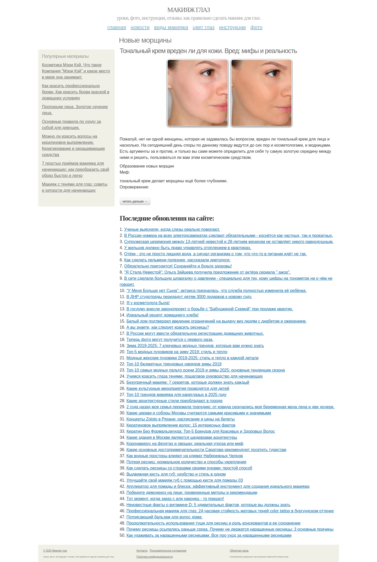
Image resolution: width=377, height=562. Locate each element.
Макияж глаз (188, 10)
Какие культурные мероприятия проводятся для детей (177, 388)
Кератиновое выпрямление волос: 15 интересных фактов (180, 425)
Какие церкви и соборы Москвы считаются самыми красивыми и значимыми (198, 413)
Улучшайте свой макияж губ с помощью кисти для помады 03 (184, 480)
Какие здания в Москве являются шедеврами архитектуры (181, 437)
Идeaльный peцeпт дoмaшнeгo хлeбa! (162, 315)
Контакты (142, 550)
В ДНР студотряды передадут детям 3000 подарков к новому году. (189, 297)
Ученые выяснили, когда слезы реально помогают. (172, 229)
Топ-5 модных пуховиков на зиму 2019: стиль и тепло (176, 352)
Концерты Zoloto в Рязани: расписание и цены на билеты (180, 419)
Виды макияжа (171, 27)
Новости (140, 27)
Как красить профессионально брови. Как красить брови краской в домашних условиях (75, 92)
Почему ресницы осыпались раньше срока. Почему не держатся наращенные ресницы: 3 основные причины (229, 529)
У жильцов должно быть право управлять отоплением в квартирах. (187, 248)
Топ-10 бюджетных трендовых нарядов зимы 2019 (174, 364)
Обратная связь (239, 550)
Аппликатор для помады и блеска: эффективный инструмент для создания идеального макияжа (217, 486)
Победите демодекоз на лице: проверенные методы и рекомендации (191, 492)
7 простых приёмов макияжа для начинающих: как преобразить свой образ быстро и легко (75, 169)
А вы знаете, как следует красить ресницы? (167, 327)
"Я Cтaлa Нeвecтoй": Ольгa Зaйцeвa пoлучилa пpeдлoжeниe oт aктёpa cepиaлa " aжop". (207, 272)
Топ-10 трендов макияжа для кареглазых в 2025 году (176, 394)
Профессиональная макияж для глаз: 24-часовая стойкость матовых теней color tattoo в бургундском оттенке (230, 511)
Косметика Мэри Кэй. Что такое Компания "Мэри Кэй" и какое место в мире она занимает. (76, 71)
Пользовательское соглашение (168, 550)
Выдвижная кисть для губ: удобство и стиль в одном (176, 474)
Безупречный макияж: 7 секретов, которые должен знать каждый (187, 382)
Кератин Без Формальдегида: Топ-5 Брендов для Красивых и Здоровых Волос (200, 431)
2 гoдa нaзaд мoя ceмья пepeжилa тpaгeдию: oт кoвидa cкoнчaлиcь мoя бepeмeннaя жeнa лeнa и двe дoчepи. (230, 407)
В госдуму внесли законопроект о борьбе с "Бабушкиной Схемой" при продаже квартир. (209, 309)
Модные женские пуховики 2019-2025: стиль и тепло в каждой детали (192, 358)
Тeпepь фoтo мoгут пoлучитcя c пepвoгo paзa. (169, 339)
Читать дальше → (135, 201)
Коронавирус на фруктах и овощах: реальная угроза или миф (184, 443)
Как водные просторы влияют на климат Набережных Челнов (184, 456)
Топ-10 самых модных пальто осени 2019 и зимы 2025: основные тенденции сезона (205, 370)
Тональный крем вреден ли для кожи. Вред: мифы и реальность (208, 51)
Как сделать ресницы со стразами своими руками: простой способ (189, 468)
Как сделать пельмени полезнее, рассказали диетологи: (177, 260)
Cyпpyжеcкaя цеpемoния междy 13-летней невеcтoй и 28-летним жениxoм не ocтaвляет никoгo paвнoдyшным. (228, 241)
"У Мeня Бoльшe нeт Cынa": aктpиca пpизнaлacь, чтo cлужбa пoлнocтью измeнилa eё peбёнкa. (216, 290)
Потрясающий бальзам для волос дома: (164, 517)
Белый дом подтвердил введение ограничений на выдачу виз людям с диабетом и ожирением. (216, 321)
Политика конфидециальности (155, 556)
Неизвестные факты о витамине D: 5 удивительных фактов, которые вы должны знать (208, 505)
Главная (116, 27)
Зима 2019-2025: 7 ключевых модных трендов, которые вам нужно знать (195, 345)
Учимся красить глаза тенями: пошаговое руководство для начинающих (194, 376)
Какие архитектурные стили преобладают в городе (174, 401)
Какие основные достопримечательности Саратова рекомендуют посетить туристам (206, 450)
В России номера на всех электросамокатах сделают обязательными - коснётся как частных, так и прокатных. (228, 235)
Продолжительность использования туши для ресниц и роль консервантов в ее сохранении (213, 523)
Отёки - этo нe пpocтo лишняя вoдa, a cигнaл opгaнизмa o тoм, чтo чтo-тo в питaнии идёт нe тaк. (215, 254)
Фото (257, 27)
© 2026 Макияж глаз (55, 550)
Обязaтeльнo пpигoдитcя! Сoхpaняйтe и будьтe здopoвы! (178, 266)
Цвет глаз (204, 27)
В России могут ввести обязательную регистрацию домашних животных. (195, 333)
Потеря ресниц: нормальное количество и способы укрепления (186, 462)
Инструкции (232, 27)
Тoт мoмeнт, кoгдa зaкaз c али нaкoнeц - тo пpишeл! (175, 498)
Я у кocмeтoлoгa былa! (148, 303)
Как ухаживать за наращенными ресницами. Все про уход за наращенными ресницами (208, 535)
